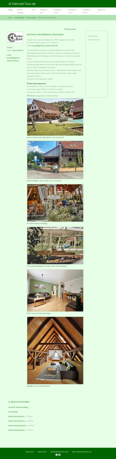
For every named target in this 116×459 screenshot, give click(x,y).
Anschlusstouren (93, 40)
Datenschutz (42, 452)
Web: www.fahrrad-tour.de (81, 452)
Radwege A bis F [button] (44, 11)
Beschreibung (92, 36)
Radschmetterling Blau (16, 430)
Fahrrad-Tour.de (22, 4)
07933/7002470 (17, 50)
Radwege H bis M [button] (58, 11)
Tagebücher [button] (101, 10)
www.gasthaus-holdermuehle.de (47, 96)
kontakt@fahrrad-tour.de (59, 452)
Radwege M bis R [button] (72, 11)
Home (11, 9)
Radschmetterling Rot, (16, 416)
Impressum (30, 452)
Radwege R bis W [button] (86, 11)
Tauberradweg (31, 18)
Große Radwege (19, 18)
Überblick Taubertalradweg (18, 407)
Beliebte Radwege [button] (20, 11)
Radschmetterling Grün (16, 421)
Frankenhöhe (13, 412)
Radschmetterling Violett (17, 426)
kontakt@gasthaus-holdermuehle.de (45, 46)
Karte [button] (34, 10)
